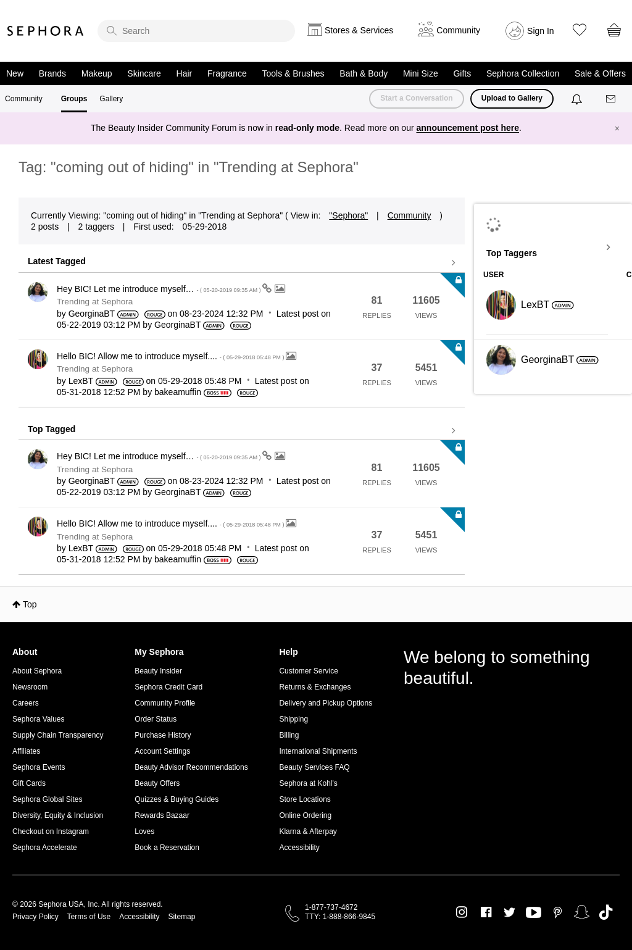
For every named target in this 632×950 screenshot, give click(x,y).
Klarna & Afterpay (307, 831)
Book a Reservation (167, 847)
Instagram (462, 912)
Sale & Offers (600, 73)
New (14, 73)
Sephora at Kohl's (308, 783)
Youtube (533, 913)
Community (24, 98)
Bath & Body (363, 73)
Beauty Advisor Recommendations (191, 767)
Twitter (509, 912)
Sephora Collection (522, 73)
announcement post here (468, 128)
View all (242, 263)
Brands (52, 73)
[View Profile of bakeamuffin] (177, 392)
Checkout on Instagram (50, 831)
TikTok (605, 912)
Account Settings (162, 751)
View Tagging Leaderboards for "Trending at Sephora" (553, 247)
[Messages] (611, 99)
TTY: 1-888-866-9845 (340, 916)
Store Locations (304, 799)
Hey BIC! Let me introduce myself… (159, 289)
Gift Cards (29, 783)
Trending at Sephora (95, 301)
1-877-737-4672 (331, 907)
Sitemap (181, 916)
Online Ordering (305, 815)
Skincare (143, 73)
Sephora (45, 31)
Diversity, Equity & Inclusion (57, 815)
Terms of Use (89, 916)
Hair (185, 73)
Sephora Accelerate (44, 847)
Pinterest (557, 912)
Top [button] (30, 604)
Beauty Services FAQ (314, 767)
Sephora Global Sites (47, 799)
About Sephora (37, 671)
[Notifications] (578, 99)
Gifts (462, 73)
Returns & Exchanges (315, 687)
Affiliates (26, 751)
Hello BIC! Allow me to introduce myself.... (171, 356)
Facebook (486, 912)
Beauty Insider (158, 671)
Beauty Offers (157, 783)
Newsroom (30, 687)
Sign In (540, 31)
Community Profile (165, 703)
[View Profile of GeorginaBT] (92, 314)
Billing (289, 735)
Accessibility (299, 847)
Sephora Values (38, 719)
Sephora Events (38, 767)
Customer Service (308, 671)
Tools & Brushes (293, 73)
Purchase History (163, 735)
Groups (74, 98)
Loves (144, 831)
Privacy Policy (35, 916)
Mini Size (420, 73)
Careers (25, 703)
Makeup (96, 73)
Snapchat (581, 912)
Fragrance (227, 73)
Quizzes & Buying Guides (176, 799)
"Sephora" (348, 215)
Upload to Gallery (512, 98)
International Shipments (318, 751)
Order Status (156, 719)
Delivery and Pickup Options (325, 703)
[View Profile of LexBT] (81, 381)
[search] (196, 31)
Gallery (111, 98)
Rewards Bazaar (162, 815)
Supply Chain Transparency (57, 735)
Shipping (293, 719)
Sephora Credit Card (168, 687)
